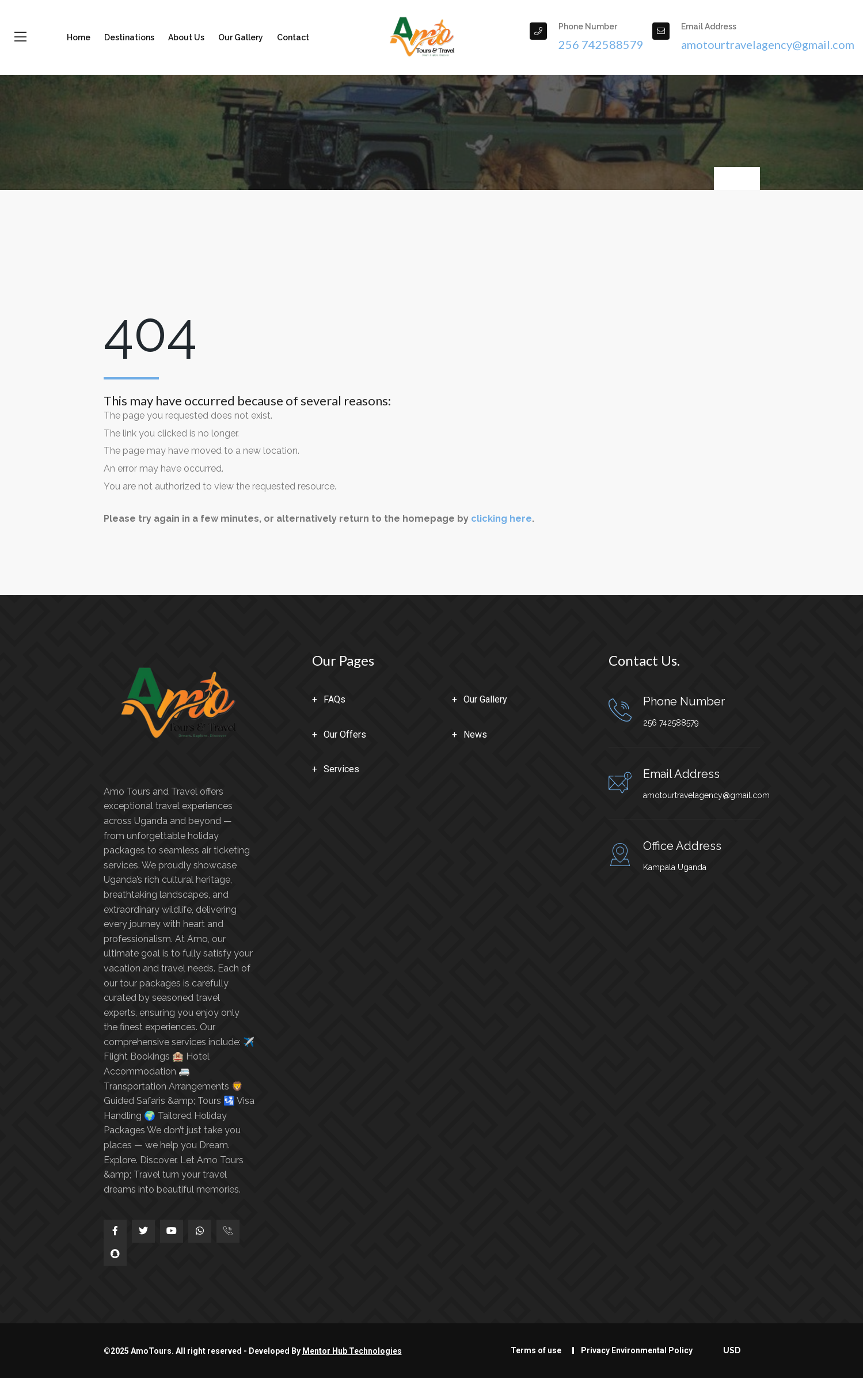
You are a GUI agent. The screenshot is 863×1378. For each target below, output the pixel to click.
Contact (293, 37)
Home (78, 37)
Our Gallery (240, 37)
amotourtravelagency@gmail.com (706, 795)
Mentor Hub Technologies (352, 1351)
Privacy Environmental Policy (637, 1350)
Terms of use (536, 1350)
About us (186, 37)
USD (732, 1350)
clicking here (501, 518)
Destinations (129, 37)
